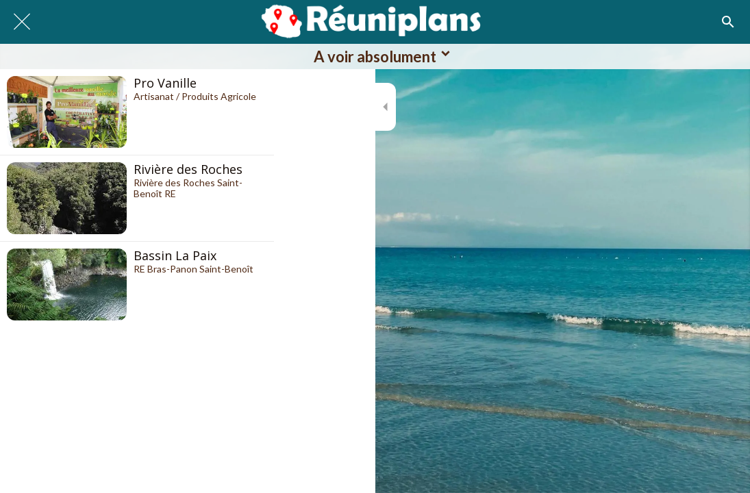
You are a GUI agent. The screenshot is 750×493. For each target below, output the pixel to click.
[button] (375, 56)
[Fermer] (22, 22)
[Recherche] (728, 21)
